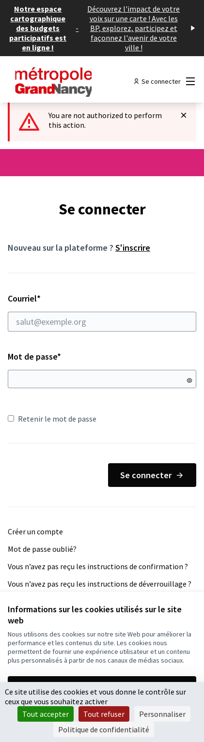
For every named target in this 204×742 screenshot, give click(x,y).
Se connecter (152, 475)
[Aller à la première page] (77, 81)
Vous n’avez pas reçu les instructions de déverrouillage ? (99, 584)
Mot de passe (34, 356)
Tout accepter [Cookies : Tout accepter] (45, 714)
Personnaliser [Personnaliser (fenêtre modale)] (162, 714)
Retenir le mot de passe (52, 419)
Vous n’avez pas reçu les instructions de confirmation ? (98, 566)
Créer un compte (35, 531)
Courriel (102, 312)
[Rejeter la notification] (183, 115)
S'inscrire (132, 247)
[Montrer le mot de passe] (189, 380)
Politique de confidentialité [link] (103, 729)
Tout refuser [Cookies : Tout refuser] (104, 714)
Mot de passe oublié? (42, 549)
